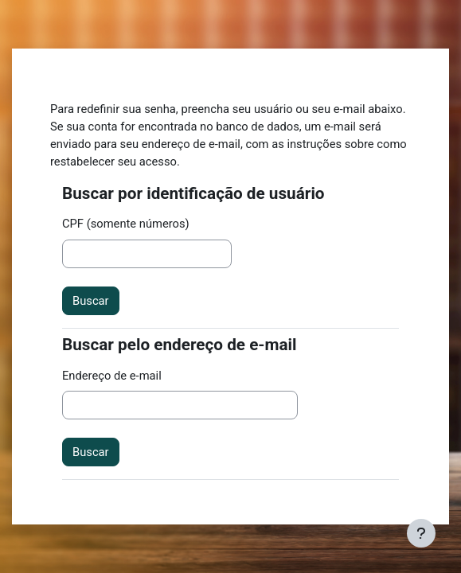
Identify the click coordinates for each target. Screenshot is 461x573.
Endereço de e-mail (112, 375)
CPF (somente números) (125, 223)
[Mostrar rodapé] (421, 533)
